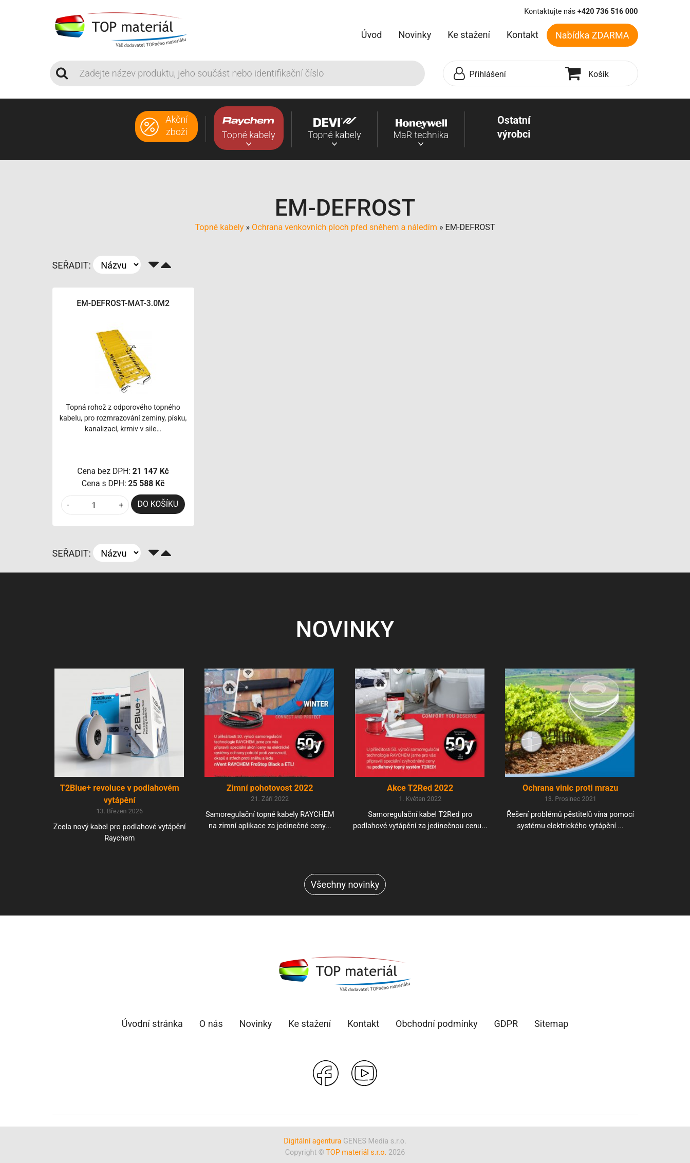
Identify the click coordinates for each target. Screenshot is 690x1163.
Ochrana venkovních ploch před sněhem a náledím (344, 227)
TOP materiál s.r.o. (356, 1157)
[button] (502, 74)
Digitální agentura (312, 1145)
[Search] (249, 73)
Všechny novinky (345, 889)
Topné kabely (219, 227)
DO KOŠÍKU (158, 504)
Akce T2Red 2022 (420, 792)
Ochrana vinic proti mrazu (570, 792)
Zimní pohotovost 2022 (270, 792)
